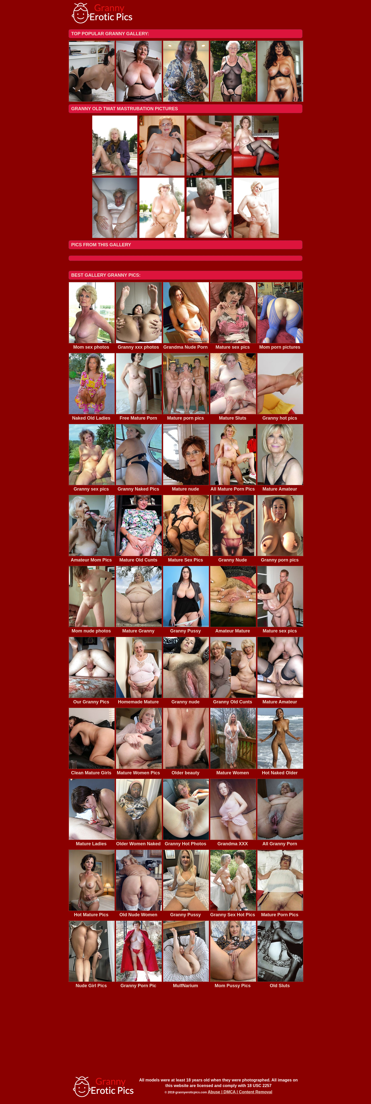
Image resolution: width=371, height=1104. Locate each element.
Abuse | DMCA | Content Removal (240, 1092)
